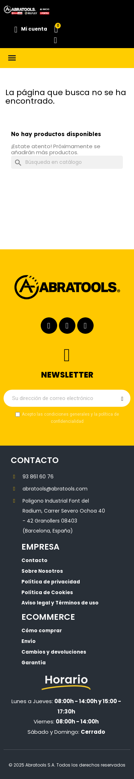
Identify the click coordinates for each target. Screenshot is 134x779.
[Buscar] (67, 162)
